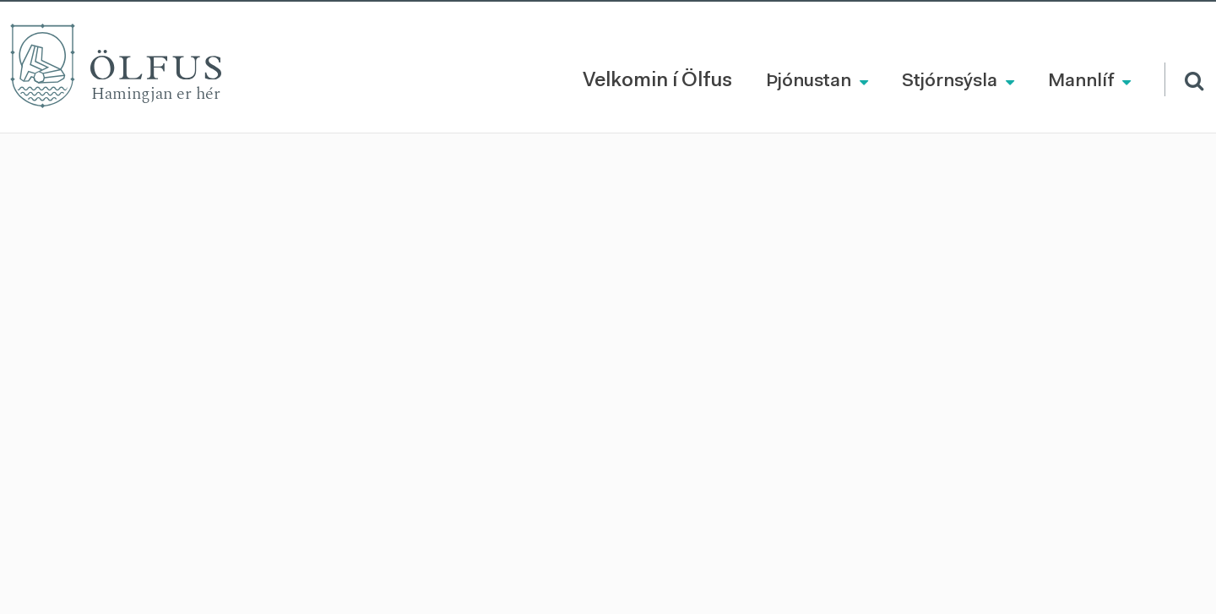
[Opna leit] (1183, 79)
